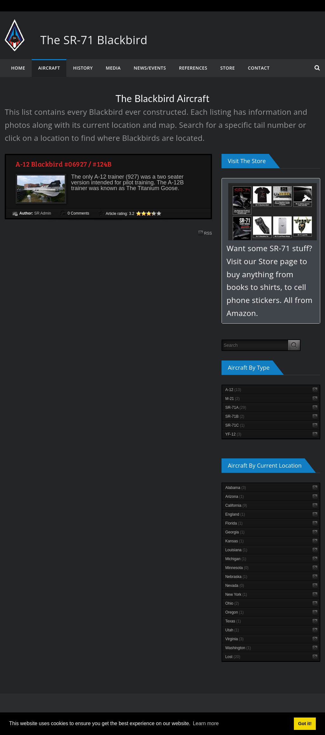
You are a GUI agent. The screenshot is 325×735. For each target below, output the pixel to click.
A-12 (233, 390)
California (236, 505)
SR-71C (235, 425)
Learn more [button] (206, 723)
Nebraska (236, 576)
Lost (232, 657)
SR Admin (42, 213)
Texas (233, 621)
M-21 (232, 398)
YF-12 (233, 434)
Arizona (234, 496)
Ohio (232, 603)
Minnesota (237, 568)
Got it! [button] (304, 723)
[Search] (255, 345)
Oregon (234, 612)
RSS (205, 233)
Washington (238, 648)
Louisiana (236, 550)
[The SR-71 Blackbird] (14, 25)
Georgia (235, 532)
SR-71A (235, 407)
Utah (232, 630)
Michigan (235, 559)
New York (236, 594)
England (235, 514)
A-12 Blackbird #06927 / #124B (64, 163)
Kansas (234, 541)
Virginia (234, 639)
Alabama (235, 487)
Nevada (234, 585)
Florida (234, 523)
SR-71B (234, 416)
